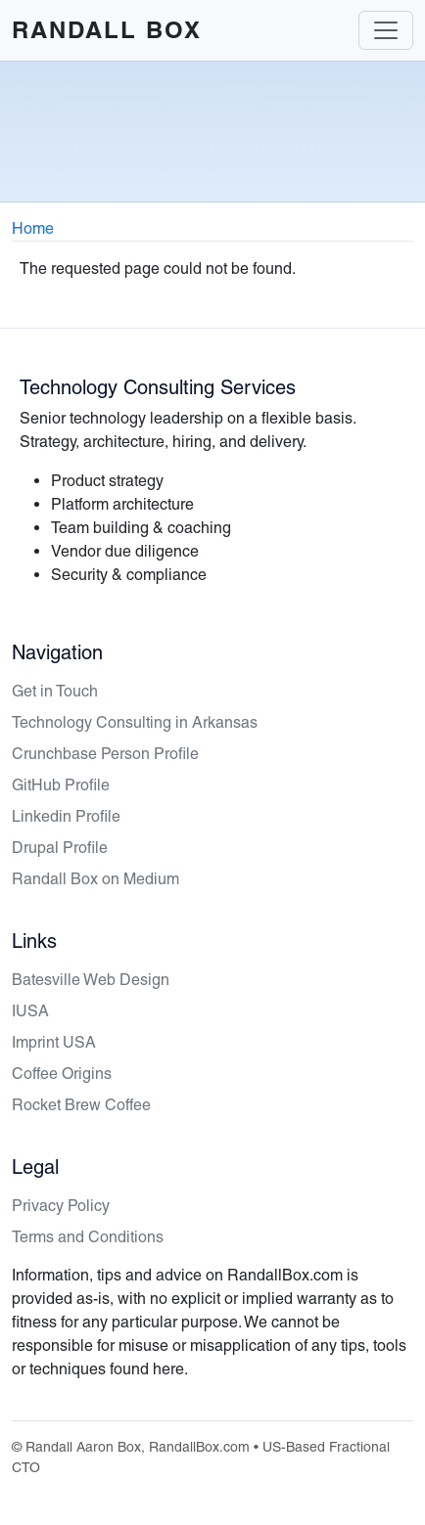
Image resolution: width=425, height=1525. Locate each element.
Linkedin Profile (66, 816)
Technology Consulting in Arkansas (135, 722)
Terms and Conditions (88, 1237)
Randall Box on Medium (95, 879)
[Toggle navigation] (385, 30)
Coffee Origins (62, 1073)
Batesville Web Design (90, 979)
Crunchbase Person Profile (105, 753)
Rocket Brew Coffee (81, 1105)
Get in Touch (55, 691)
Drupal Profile (60, 847)
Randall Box (107, 30)
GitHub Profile (61, 785)
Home (33, 228)
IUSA (30, 1011)
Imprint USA (54, 1042)
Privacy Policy (61, 1205)
